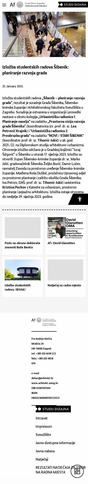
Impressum (44, 426)
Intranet (42, 418)
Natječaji (42, 459)
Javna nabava (45, 451)
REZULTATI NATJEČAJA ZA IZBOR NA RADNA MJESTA (61, 469)
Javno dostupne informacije (55, 443)
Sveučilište (43, 434)
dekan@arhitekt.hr (42, 378)
